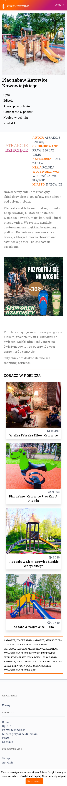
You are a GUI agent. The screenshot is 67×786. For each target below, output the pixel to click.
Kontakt (9, 123)
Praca (5, 738)
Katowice (54, 184)
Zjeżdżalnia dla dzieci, (30, 661)
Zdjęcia (8, 100)
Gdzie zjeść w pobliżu (18, 112)
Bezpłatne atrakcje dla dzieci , (23, 657)
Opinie (6, 726)
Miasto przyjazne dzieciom (20, 734)
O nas (5, 722)
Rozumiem (34, 781)
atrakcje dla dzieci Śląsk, (20, 670)
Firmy (6, 705)
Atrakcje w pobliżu (16, 106)
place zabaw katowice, (30, 640)
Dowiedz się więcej (54, 776)
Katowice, (10, 640)
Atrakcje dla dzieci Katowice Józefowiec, (29, 653)
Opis (6, 95)
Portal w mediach (14, 730)
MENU (59, 5)
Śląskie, (46, 665)
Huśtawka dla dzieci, (45, 648)
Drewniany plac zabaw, (26, 665)
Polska (48, 167)
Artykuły (7, 762)
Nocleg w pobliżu (15, 117)
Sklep (6, 758)
